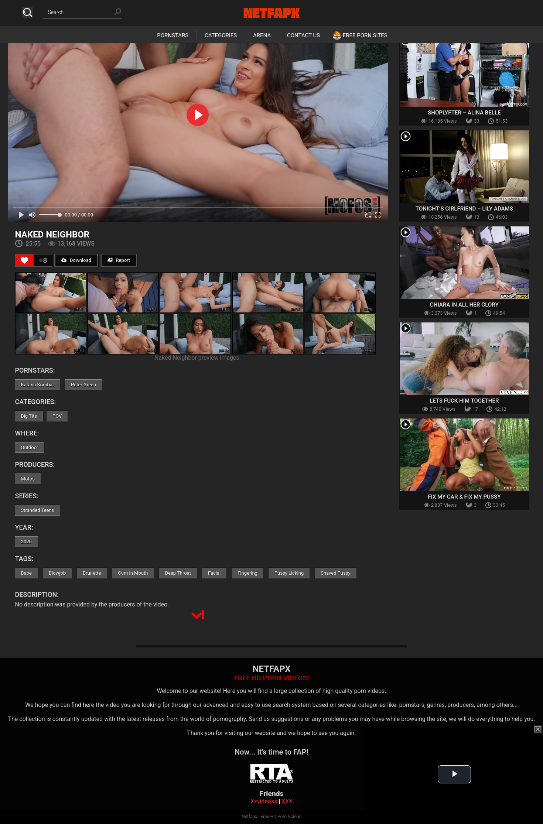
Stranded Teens (37, 510)
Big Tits (29, 416)
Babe (26, 573)
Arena (262, 35)
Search (27, 12)
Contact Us (303, 35)
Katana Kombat (37, 384)
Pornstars (172, 35)
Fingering (247, 573)
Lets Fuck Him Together (464, 400)
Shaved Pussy (335, 573)
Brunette (92, 573)
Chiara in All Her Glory (464, 304)
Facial (214, 573)
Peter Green (83, 384)
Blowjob (57, 573)
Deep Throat (178, 573)
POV (57, 416)
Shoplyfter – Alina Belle (464, 112)
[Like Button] (24, 260)
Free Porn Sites (365, 35)
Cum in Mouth (133, 573)
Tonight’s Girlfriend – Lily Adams (464, 208)
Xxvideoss (263, 801)
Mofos (28, 479)
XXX (287, 801)
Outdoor (29, 447)
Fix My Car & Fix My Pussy (464, 496)
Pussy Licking (289, 573)
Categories (221, 35)
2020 (26, 541)
